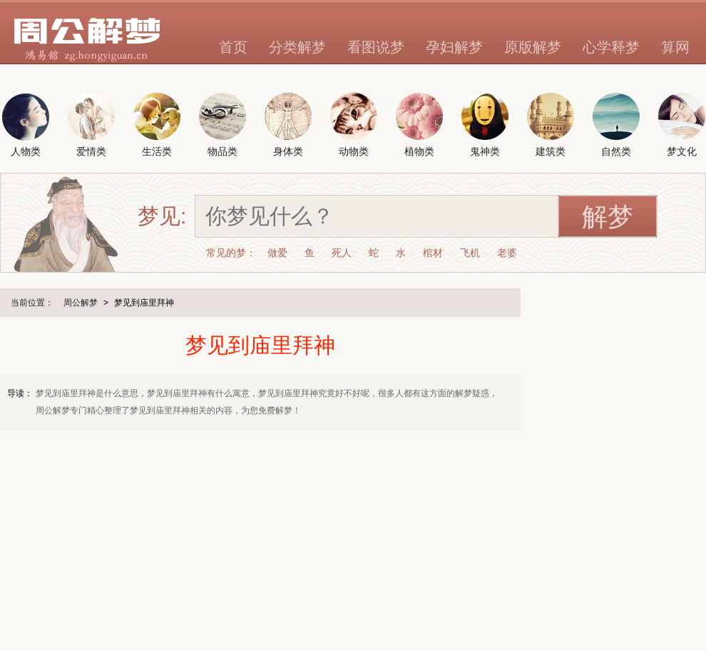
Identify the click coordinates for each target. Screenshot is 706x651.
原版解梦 (532, 47)
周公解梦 (80, 303)
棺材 (433, 252)
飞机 (470, 252)
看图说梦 (375, 47)
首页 (233, 47)
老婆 (507, 252)
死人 (342, 252)
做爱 (277, 252)
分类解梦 (297, 47)
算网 (675, 47)
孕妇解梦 (454, 47)
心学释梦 (611, 47)
